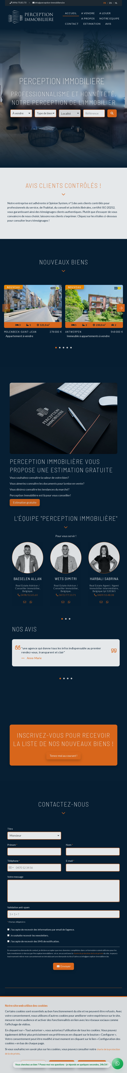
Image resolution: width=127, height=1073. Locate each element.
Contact (72, 23)
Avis (108, 23)
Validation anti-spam (18, 908)
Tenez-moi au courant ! (63, 756)
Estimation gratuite (25, 503)
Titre (10, 829)
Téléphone (13, 861)
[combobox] (10, 868)
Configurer (34, 1063)
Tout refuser (63, 1063)
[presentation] (6, 309)
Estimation (92, 23)
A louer (105, 13)
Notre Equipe (109, 18)
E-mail (70, 861)
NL (116, 3)
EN (110, 3)
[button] (70, 113)
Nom (69, 845)
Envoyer (63, 967)
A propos (88, 18)
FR (104, 3)
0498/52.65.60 (28, 595)
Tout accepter (95, 1063)
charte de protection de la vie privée (88, 954)
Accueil (71, 13)
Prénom (12, 845)
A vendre (88, 13)
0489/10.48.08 (104, 595)
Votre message (15, 877)
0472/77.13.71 (66, 595)
